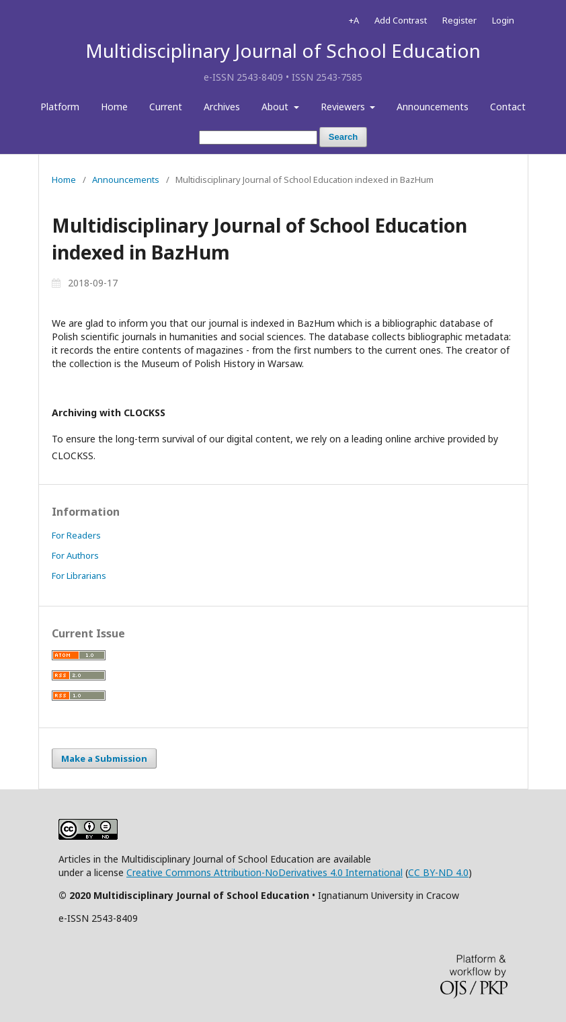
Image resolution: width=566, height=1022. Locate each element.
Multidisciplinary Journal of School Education (283, 50)
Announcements (433, 106)
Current (165, 106)
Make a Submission (104, 758)
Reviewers (344, 106)
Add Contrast (400, 20)
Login (503, 20)
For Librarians (79, 575)
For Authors (75, 555)
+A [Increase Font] (354, 20)
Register (459, 20)
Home (114, 106)
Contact (508, 106)
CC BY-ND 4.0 (438, 872)
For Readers (76, 535)
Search (343, 137)
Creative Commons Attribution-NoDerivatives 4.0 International (264, 872)
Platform (59, 106)
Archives (222, 106)
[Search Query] (258, 137)
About (276, 106)
